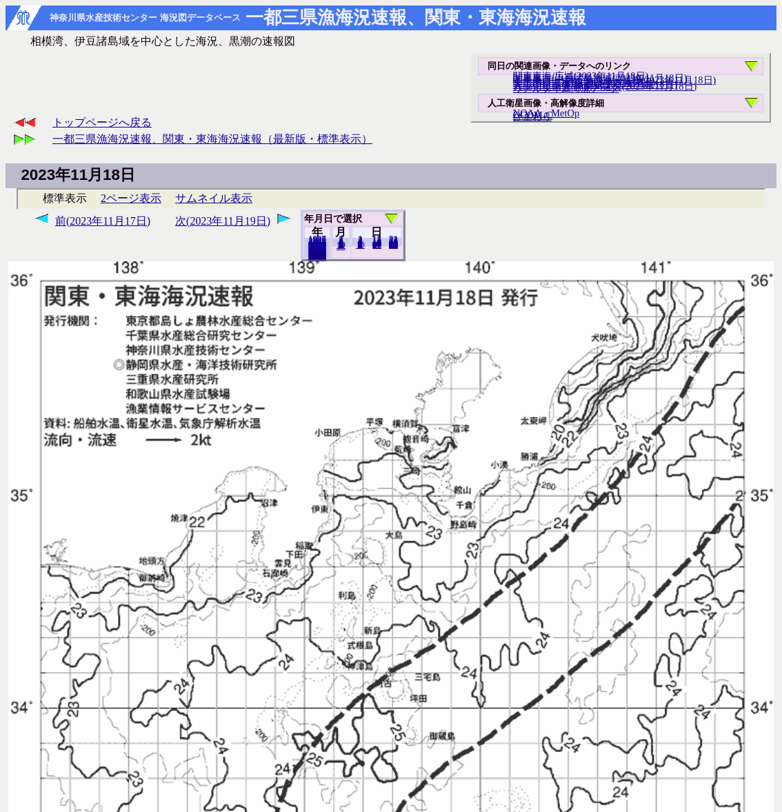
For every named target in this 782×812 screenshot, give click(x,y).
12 (341, 246)
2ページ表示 (131, 198)
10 (360, 245)
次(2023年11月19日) (222, 221)
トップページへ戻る (102, 122)
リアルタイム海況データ (566, 88)
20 (376, 245)
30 (393, 245)
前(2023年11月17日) (102, 221)
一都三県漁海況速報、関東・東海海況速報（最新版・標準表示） (212, 139)
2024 (317, 257)
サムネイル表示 (213, 198)
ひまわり (532, 116)
